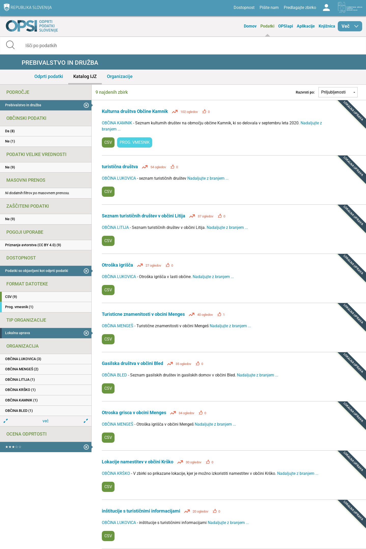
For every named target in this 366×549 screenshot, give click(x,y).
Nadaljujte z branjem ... (208, 178)
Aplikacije (306, 26)
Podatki (267, 26)
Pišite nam (269, 7)
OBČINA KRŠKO (116, 473)
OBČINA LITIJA (116, 227)
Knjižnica (327, 26)
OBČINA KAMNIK (117, 123)
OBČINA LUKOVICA (119, 178)
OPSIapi (285, 26)
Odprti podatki (48, 76)
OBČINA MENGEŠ (118, 325)
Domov (250, 26)
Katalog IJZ (85, 76)
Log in (326, 7)
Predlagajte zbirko (300, 7)
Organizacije (120, 76)
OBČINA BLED (115, 375)
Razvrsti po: (305, 92)
